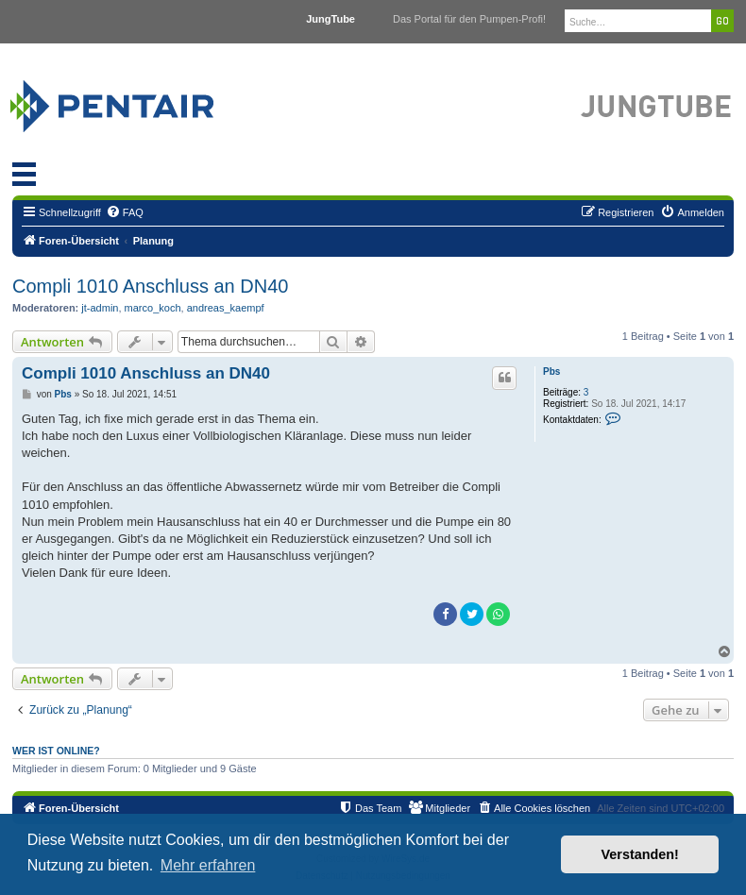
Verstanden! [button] (640, 854)
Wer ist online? (56, 750)
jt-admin (99, 307)
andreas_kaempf (225, 307)
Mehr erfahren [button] (208, 865)
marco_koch (153, 307)
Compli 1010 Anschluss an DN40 (150, 286)
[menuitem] (125, 212)
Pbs (551, 371)
